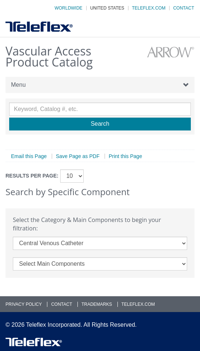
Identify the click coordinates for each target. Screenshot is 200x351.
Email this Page (29, 156)
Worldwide (69, 8)
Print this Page (125, 156)
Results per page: (32, 176)
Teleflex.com (149, 8)
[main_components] (100, 264)
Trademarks (96, 304)
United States (107, 8)
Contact (183, 8)
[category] (100, 243)
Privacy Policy (24, 304)
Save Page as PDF (77, 156)
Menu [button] (100, 85)
